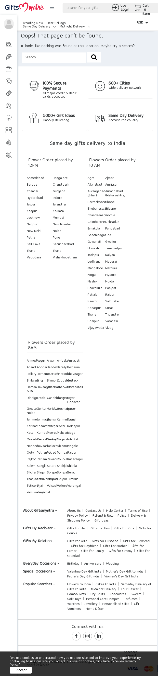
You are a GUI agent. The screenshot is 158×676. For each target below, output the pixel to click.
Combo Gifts (76, 594)
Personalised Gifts (115, 604)
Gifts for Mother (115, 546)
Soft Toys (74, 599)
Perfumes (131, 599)
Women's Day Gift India (121, 577)
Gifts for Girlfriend (136, 541)
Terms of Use (137, 511)
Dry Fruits (98, 594)
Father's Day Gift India (83, 577)
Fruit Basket (130, 589)
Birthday (73, 564)
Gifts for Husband (105, 541)
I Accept (21, 670)
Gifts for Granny (120, 551)
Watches (73, 604)
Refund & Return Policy (109, 516)
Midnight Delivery (75, 27)
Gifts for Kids (124, 529)
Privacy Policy (77, 516)
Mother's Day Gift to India (125, 572)
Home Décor (95, 609)
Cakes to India (105, 584)
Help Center (114, 511)
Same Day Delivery (39, 27)
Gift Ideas (101, 521)
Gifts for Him (100, 529)
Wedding (112, 564)
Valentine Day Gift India (84, 572)
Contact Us (93, 511)
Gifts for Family (92, 551)
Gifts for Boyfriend (84, 546)
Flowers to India (79, 584)
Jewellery (91, 604)
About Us (74, 511)
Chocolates (118, 594)
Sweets (136, 594)
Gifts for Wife (77, 541)
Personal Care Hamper (102, 599)
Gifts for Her (76, 529)
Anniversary (92, 564)
